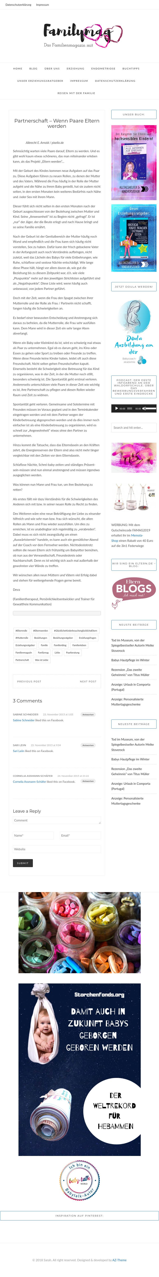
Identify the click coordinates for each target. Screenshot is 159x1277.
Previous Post (29, 681)
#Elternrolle (21, 630)
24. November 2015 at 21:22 (73, 775)
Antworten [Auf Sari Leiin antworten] (88, 745)
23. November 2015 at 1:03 (58, 714)
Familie (44, 645)
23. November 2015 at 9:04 (46, 745)
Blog (33, 68)
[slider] (129, 408)
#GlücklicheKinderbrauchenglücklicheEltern (75, 630)
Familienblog (60, 645)
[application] (134, 408)
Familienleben (79, 645)
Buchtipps (131, 68)
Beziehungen (40, 637)
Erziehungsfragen (87, 637)
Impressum (42, 4)
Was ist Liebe (41, 660)
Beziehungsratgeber (63, 637)
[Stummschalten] (144, 408)
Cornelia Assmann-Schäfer (33, 775)
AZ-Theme (119, 1260)
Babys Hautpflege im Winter (130, 660)
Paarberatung (73, 652)
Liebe (57, 652)
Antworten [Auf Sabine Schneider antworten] (88, 714)
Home (17, 68)
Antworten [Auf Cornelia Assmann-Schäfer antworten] (88, 781)
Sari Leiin (19, 745)
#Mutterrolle (22, 637)
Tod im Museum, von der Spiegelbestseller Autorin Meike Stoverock (132, 645)
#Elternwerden (40, 630)
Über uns (52, 68)
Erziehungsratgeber (25, 645)
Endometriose (103, 68)
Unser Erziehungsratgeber (40, 80)
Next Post (88, 681)
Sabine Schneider (25, 714)
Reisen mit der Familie (76, 93)
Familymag (43, 652)
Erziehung (75, 68)
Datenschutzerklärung (18, 4)
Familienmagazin (24, 652)
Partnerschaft (22, 660)
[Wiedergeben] (117, 408)
